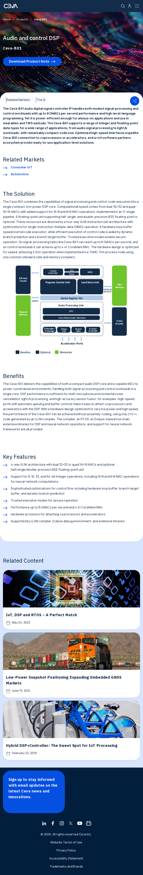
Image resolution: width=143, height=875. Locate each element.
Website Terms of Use (66, 842)
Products (22, 19)
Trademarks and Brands (66, 866)
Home (6, 19)
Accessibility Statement (66, 858)
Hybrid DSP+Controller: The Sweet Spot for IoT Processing (61, 745)
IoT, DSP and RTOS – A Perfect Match (41, 614)
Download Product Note (29, 61)
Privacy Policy (66, 850)
